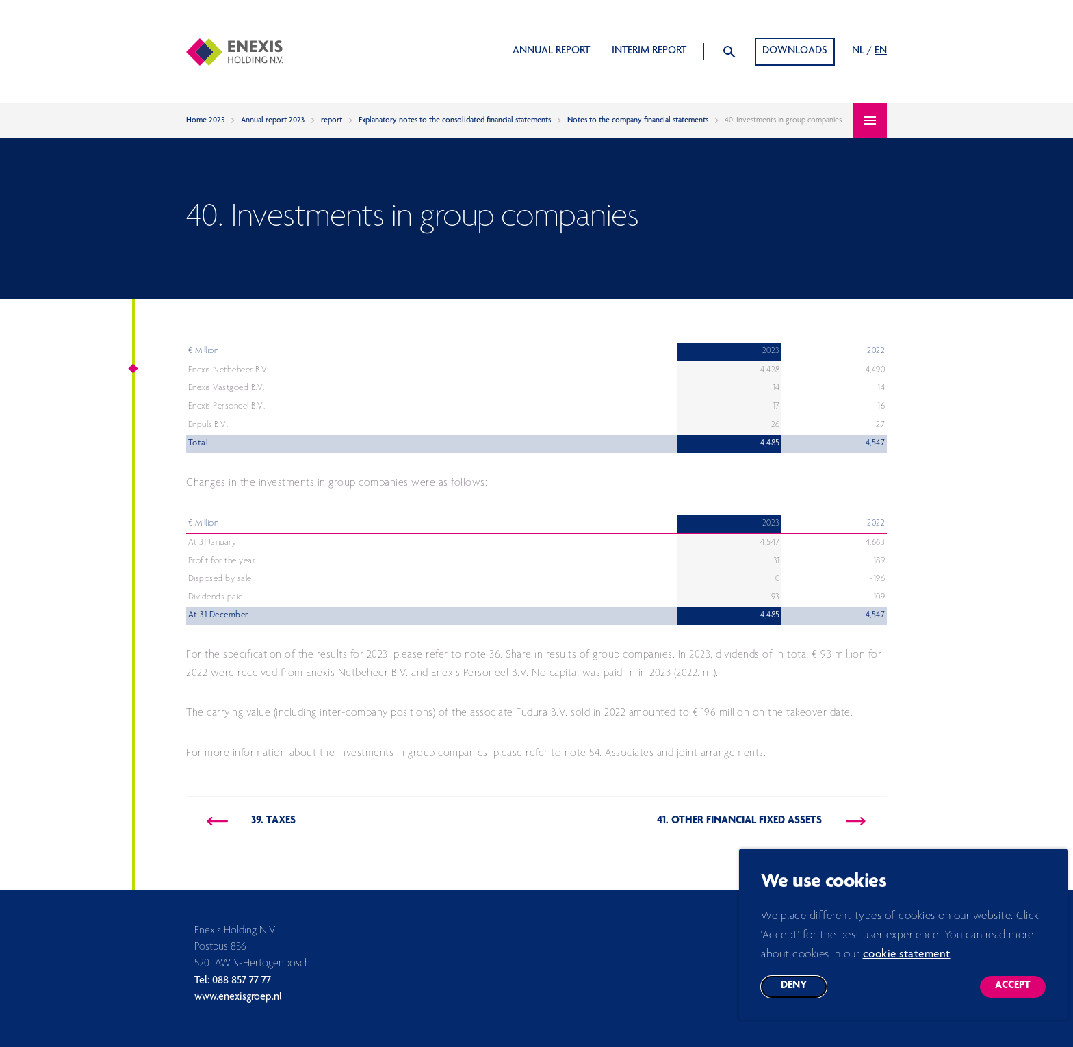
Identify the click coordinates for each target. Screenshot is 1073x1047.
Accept (1020, 998)
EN (881, 51)
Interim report (649, 51)
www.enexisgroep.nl (238, 997)
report (331, 120)
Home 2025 (205, 120)
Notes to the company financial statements (637, 120)
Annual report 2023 (273, 120)
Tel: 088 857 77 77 (232, 981)
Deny (804, 998)
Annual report (551, 51)
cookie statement (907, 964)
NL (858, 51)
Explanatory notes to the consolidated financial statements (455, 120)
